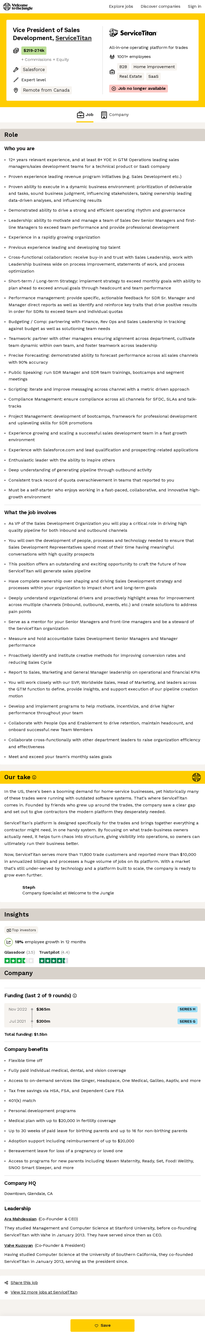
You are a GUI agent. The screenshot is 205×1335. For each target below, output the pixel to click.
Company (114, 114)
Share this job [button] (27, 1283)
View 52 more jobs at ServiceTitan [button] (47, 1293)
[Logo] (18, 6)
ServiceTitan (74, 38)
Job (84, 114)
